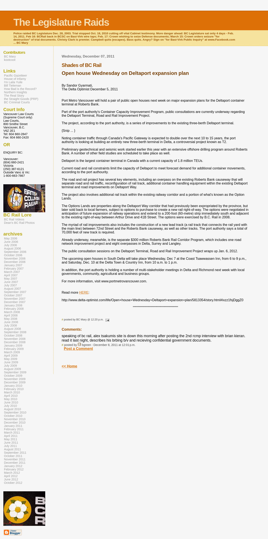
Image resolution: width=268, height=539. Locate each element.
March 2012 (12, 472)
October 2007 (13, 295)
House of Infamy (15, 79)
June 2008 (11, 322)
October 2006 (13, 255)
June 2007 (11, 282)
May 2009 (10, 359)
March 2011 (12, 432)
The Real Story (14, 95)
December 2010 (15, 422)
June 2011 (11, 442)
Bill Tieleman (12, 85)
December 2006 (15, 262)
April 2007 (11, 275)
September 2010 (15, 412)
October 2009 (13, 375)
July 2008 (10, 325)
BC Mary (10, 56)
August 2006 (12, 248)
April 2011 (11, 436)
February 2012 (14, 469)
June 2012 (11, 479)
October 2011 (13, 456)
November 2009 (15, 379)
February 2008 (14, 308)
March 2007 (12, 272)
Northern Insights (15, 92)
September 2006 (15, 251)
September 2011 (15, 452)
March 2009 (12, 352)
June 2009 (11, 362)
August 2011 (12, 449)
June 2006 (11, 241)
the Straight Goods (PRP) (21, 99)
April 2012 (11, 476)
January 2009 (13, 345)
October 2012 (13, 482)
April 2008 (11, 315)
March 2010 (12, 392)
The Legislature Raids (61, 22)
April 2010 (11, 395)
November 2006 (15, 258)
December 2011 (15, 462)
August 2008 (12, 328)
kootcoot (9, 59)
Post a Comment (78, 349)
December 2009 (15, 382)
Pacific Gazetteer (15, 75)
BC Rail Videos (14, 219)
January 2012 (13, 466)
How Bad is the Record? (20, 89)
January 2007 (13, 265)
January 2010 (13, 385)
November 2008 (15, 339)
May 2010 (10, 399)
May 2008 (10, 318)
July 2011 (10, 446)
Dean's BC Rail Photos (19, 222)
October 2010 (13, 415)
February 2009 (14, 349)
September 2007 (15, 292)
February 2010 (14, 389)
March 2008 (12, 312)
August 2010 (12, 409)
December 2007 (15, 302)
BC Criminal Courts (17, 102)
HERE (83, 292)
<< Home (69, 366)
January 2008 (13, 305)
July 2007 (10, 285)
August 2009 (12, 369)
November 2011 (15, 459)
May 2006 (10, 238)
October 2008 (13, 335)
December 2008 (15, 342)
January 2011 (13, 426)
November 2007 (15, 298)
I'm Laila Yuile (13, 82)
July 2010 (10, 405)
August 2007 (12, 288)
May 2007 (10, 278)
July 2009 (10, 365)
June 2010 (11, 402)
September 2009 (15, 372)
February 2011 (14, 429)
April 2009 (11, 355)
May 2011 (10, 439)
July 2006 (10, 245)
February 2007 (14, 268)
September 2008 (15, 332)
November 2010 (15, 419)
